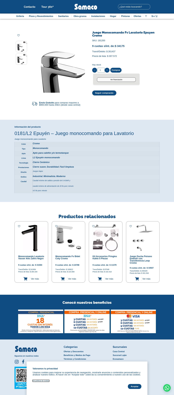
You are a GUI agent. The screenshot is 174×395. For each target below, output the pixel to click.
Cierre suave (39, 167)
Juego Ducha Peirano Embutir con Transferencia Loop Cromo (141, 259)
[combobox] (134, 6)
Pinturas (125, 16)
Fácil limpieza (67, 167)
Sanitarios (64, 16)
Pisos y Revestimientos (41, 16)
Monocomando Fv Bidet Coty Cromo (67, 257)
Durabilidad (53, 167)
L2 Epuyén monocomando (46, 157)
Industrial (38, 176)
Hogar (113, 16)
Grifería (20, 16)
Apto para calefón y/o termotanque (51, 153)
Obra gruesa (81, 16)
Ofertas (137, 16)
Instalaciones (98, 16)
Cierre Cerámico (41, 162)
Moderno (60, 176)
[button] (16, 319)
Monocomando (40, 148)
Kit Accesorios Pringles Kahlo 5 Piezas (105, 257)
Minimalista (49, 176)
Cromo (36, 143)
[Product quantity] (101, 70)
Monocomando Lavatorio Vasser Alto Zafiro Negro (31, 257)
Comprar (116, 70)
